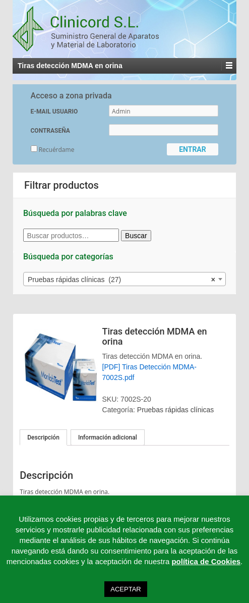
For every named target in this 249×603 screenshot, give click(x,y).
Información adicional (107, 437)
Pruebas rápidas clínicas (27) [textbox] (121, 279)
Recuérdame (53, 149)
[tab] (43, 437)
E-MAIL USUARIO (54, 111)
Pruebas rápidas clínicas (175, 410)
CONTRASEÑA (50, 130)
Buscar (136, 236)
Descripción (43, 437)
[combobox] (124, 279)
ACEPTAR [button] (125, 589)
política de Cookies (205, 561)
